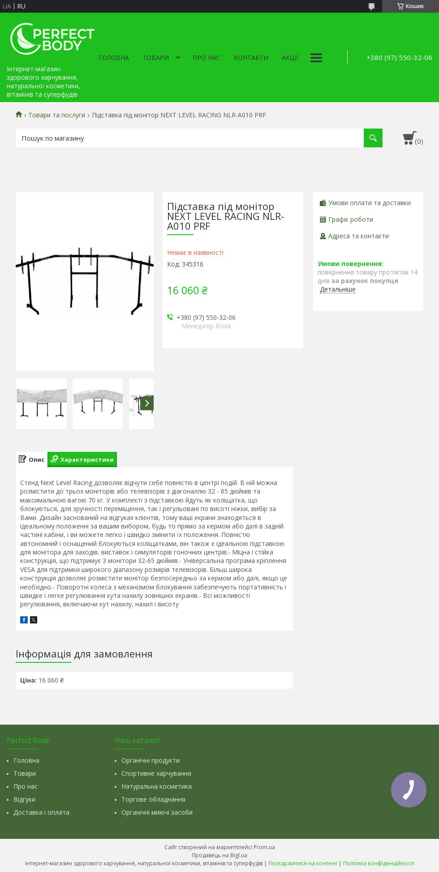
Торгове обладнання (153, 799)
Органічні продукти (150, 760)
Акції (290, 57)
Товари (155, 57)
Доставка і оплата (41, 812)
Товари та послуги (56, 115)
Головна (114, 57)
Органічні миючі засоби (157, 812)
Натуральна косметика (156, 786)
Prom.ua (264, 847)
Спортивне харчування (156, 773)
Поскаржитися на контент (302, 863)
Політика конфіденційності (378, 863)
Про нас (206, 57)
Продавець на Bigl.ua (219, 855)
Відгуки (24, 799)
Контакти (251, 57)
